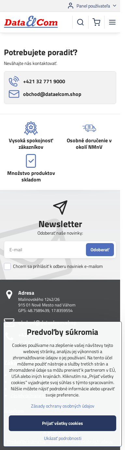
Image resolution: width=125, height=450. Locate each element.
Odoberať (99, 249)
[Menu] (112, 22)
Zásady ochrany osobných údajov (62, 417)
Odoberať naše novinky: (60, 232)
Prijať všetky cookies (62, 435)
